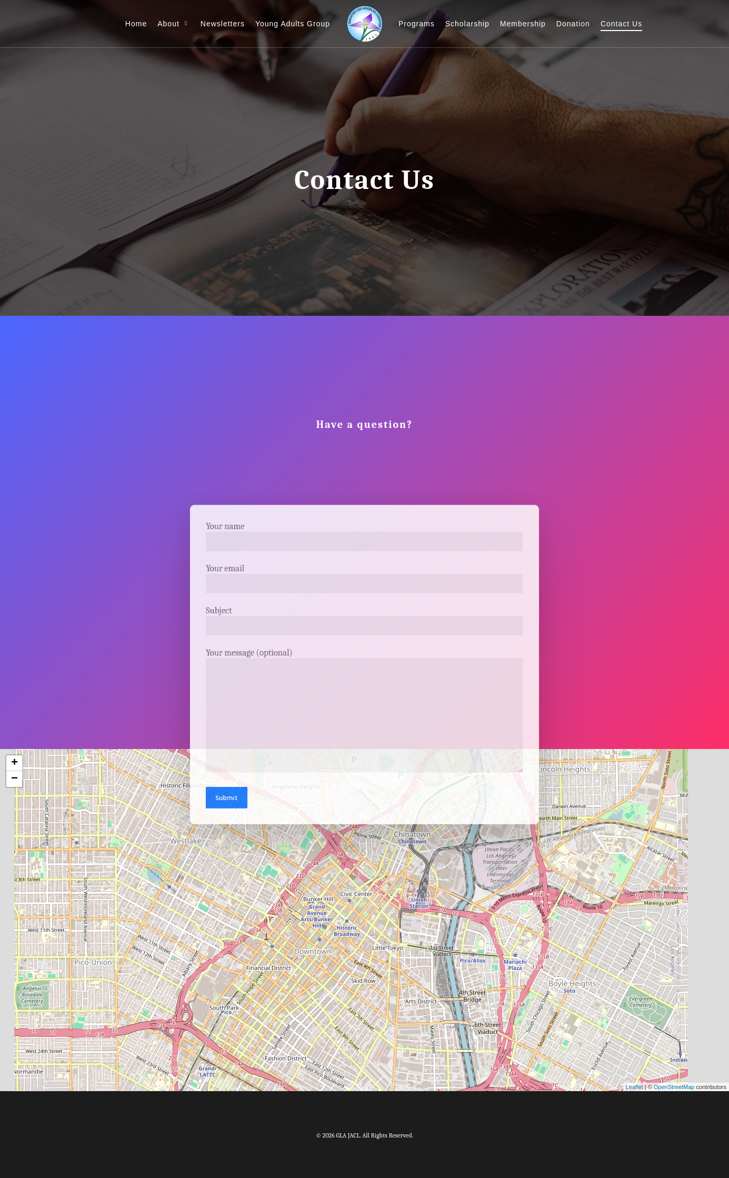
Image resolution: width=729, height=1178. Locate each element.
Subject (364, 623)
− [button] (14, 779)
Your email (364, 584)
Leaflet (634, 1087)
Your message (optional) (364, 707)
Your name (364, 545)
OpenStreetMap (674, 1087)
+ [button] (14, 763)
